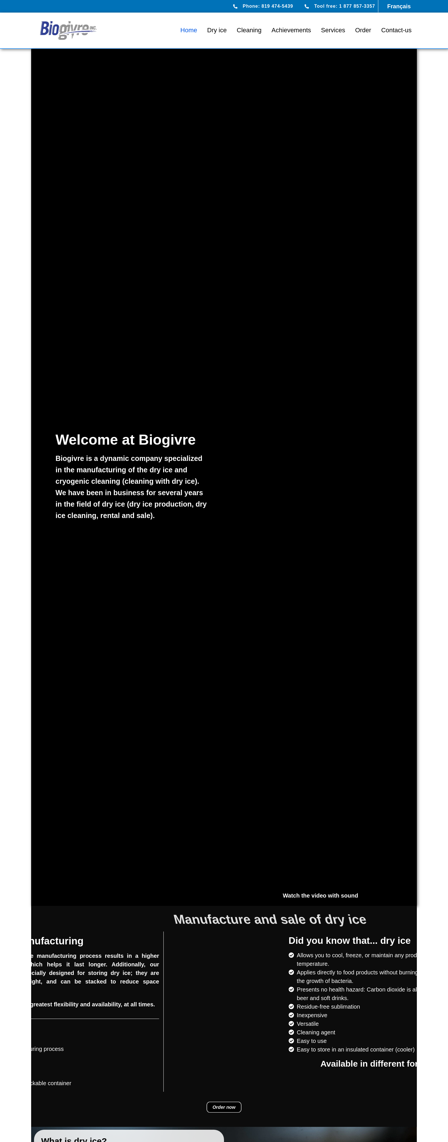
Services (333, 30)
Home (188, 30)
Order (363, 30)
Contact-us (396, 30)
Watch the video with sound (320, 895)
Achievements (291, 30)
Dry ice (217, 30)
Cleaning (249, 30)
